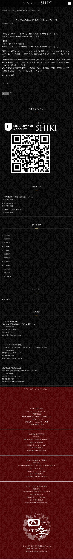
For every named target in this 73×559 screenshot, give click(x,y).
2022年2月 (7, 235)
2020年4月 (7, 273)
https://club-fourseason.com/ (11, 335)
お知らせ (6, 93)
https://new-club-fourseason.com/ (13, 382)
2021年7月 (7, 250)
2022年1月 (7, 239)
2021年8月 (7, 246)
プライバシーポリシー (42, 389)
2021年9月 (7, 243)
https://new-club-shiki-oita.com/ (12, 358)
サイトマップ (28, 389)
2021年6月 (7, 254)
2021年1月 (7, 265)
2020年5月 (7, 269)
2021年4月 (7, 262)
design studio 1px (41, 552)
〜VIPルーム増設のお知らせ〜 (13, 210)
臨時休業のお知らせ (10, 203)
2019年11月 (7, 277)
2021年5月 (7, 258)
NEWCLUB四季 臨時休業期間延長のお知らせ (18, 197)
